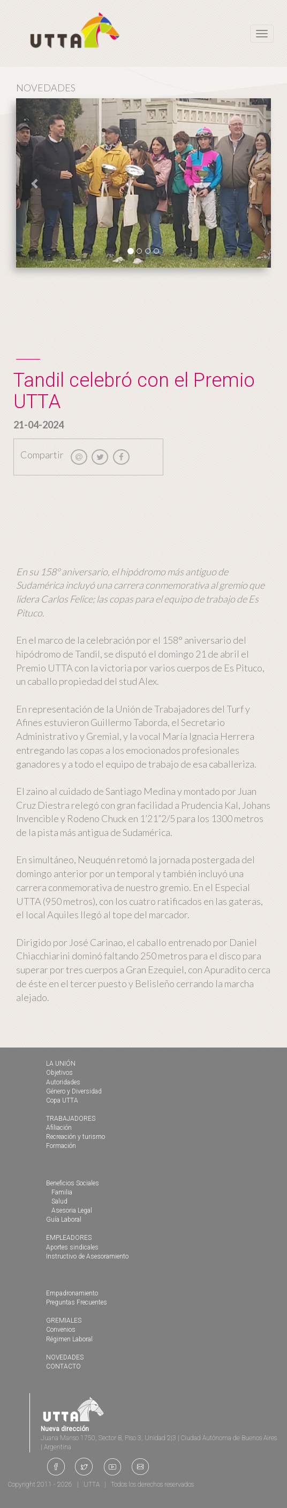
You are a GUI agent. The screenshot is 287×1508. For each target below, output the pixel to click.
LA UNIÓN (60, 1063)
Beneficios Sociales (72, 1183)
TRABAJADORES (70, 1118)
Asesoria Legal (71, 1210)
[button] (35, 183)
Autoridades (63, 1082)
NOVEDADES (65, 1357)
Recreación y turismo (75, 1136)
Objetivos (59, 1072)
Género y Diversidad (74, 1091)
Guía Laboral (63, 1219)
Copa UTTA (62, 1100)
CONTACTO (63, 1366)
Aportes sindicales (72, 1247)
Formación (61, 1146)
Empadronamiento (72, 1293)
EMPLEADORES (69, 1237)
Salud (59, 1201)
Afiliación (59, 1127)
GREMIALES (63, 1320)
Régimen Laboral (69, 1339)
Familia (61, 1192)
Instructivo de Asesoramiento (87, 1256)
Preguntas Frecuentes (76, 1302)
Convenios (60, 1329)
